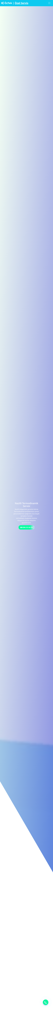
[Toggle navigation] (49, 3)
